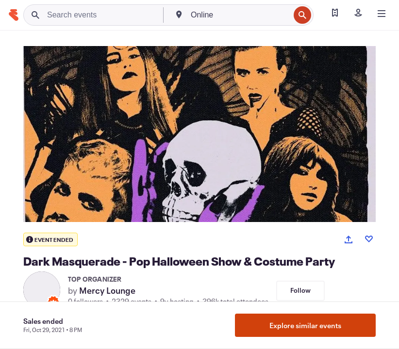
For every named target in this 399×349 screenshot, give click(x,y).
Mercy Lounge (107, 290)
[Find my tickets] (335, 13)
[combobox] (239, 15)
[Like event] (369, 239)
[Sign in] (358, 13)
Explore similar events (305, 325)
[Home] (13, 15)
